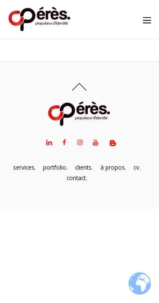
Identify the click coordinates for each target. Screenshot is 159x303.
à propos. (113, 167)
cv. (137, 167)
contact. (77, 178)
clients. (84, 167)
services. (24, 167)
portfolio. (55, 167)
